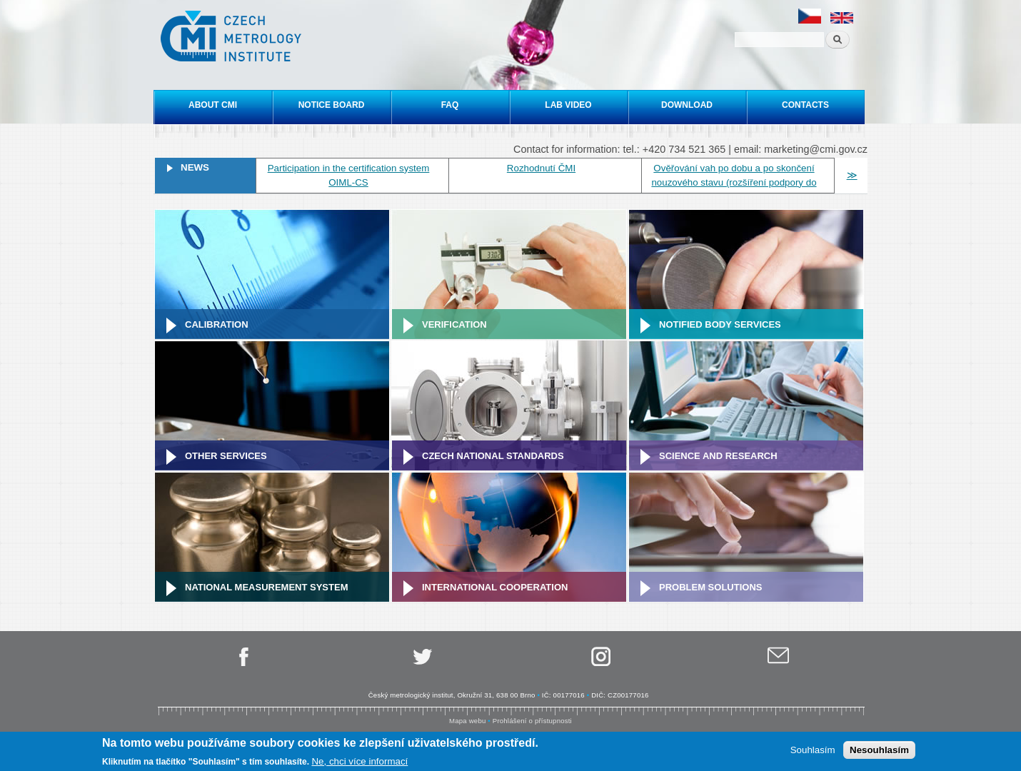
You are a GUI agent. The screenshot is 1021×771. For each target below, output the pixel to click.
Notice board (331, 105)
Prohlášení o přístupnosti (532, 721)
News (195, 167)
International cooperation (495, 587)
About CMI (212, 105)
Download (687, 105)
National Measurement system (266, 587)
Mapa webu (467, 721)
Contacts (805, 105)
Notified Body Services (720, 324)
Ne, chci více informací (359, 762)
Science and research (718, 455)
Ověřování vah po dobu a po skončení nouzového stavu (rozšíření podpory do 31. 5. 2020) (733, 182)
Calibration (216, 324)
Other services (226, 455)
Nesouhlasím (879, 751)
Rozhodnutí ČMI (541, 168)
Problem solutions (710, 587)
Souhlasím (812, 751)
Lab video (568, 105)
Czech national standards (493, 455)
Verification (454, 324)
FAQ (450, 105)
